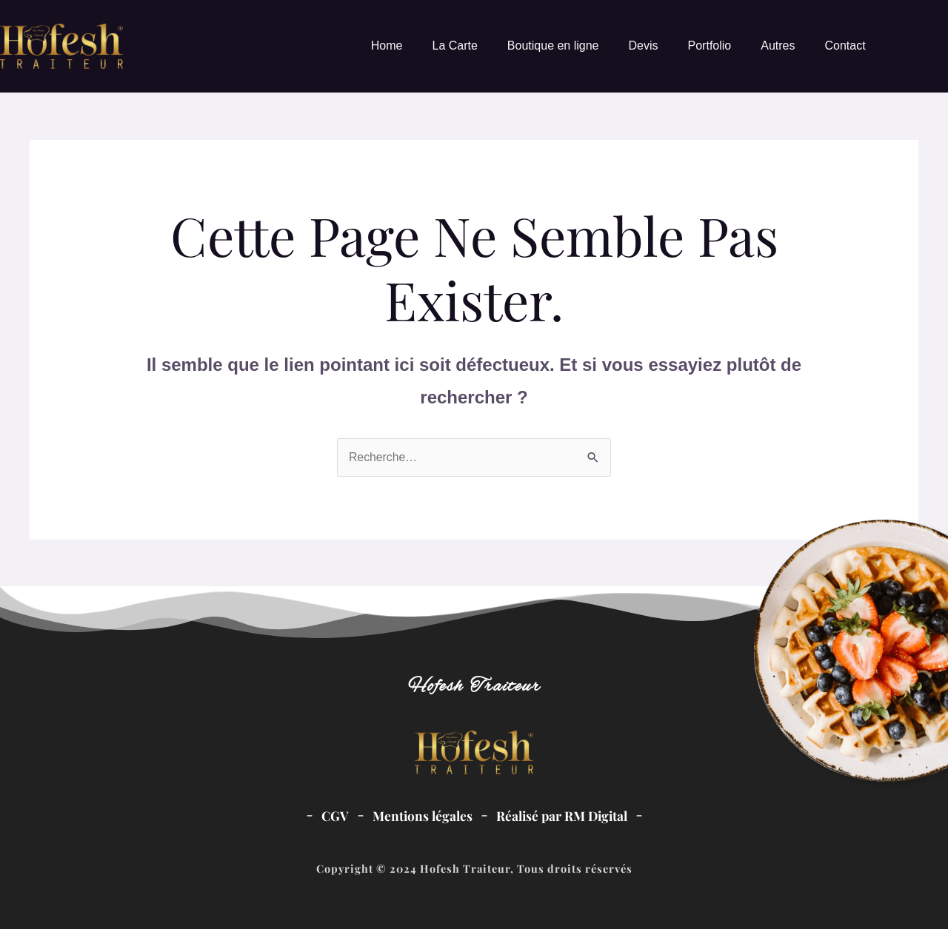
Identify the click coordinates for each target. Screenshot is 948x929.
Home (387, 45)
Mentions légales (420, 815)
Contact (844, 45)
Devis (643, 45)
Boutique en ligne (553, 45)
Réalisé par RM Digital (562, 815)
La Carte (454, 45)
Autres (778, 45)
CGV (333, 815)
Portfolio (710, 45)
